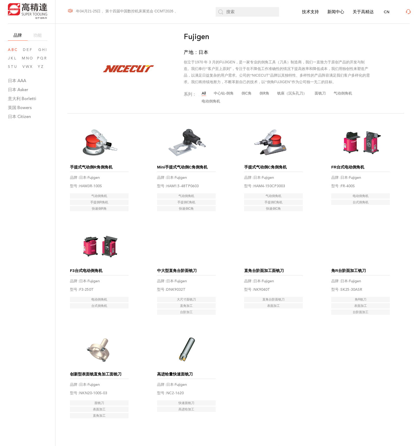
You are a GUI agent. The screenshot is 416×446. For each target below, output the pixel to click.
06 (265, 411)
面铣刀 (320, 93)
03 (236, 411)
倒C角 (247, 93)
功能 (37, 35)
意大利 (22, 98)
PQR (42, 58)
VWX (27, 66)
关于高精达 (363, 12)
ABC (13, 50)
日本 (17, 80)
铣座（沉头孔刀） (292, 93)
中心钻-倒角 (224, 93)
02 (221, 411)
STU (12, 66)
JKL (12, 58)
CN (386, 12)
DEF (27, 50)
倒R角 (264, 93)
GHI (42, 50)
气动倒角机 (343, 93)
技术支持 (310, 12)
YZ (42, 66)
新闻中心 (335, 12)
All (204, 93)
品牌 (17, 35)
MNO (28, 58)
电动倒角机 (211, 101)
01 (206, 411)
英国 (20, 107)
